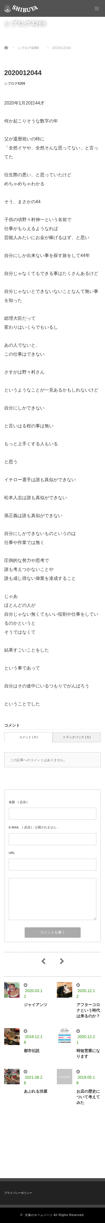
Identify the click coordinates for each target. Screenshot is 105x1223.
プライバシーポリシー (18, 1192)
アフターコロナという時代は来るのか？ (88, 1010)
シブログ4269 (14, 83)
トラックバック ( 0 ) (77, 737)
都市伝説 (31, 1050)
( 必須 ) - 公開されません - (33, 827)
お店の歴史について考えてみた (88, 1097)
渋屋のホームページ (39, 1215)
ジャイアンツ (35, 1004)
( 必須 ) (18, 802)
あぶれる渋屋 (35, 1091)
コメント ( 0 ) (28, 737)
